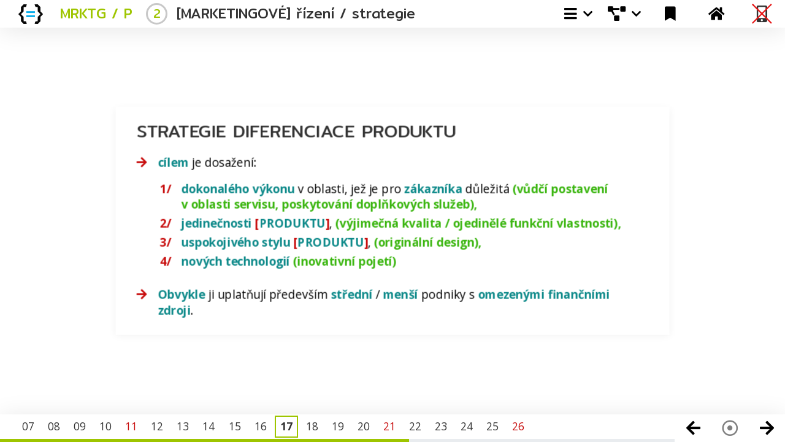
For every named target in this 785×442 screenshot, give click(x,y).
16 (261, 426)
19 (338, 426)
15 (235, 426)
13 (183, 426)
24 (467, 426)
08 (54, 426)
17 (286, 426)
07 (28, 426)
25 (492, 426)
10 (105, 426)
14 (208, 426)
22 (415, 426)
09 (80, 426)
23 (441, 426)
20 (364, 426)
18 (312, 426)
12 (157, 426)
